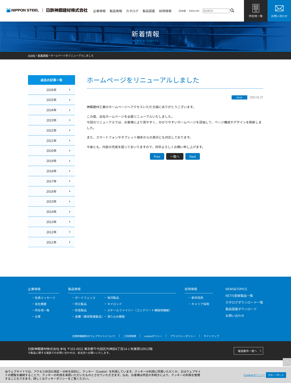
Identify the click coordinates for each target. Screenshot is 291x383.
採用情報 (165, 10)
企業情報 (99, 10)
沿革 (38, 316)
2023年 (51, 120)
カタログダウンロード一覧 (244, 302)
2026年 (51, 89)
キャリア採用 (200, 304)
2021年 (51, 140)
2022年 (51, 130)
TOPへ (286, 361)
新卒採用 (197, 297)
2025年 (51, 99)
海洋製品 (113, 297)
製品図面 (148, 10)
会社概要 (41, 304)
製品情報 (116, 10)
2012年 (51, 232)
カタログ (132, 10)
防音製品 (81, 310)
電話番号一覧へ (247, 351)
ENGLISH (194, 11)
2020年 (51, 150)
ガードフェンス (85, 297)
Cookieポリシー (254, 375)
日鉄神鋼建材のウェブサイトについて (93, 336)
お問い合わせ (279, 16)
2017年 (51, 181)
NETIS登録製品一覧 (239, 295)
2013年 (51, 221)
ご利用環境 (129, 336)
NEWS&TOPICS (236, 288)
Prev (157, 156)
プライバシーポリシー (183, 336)
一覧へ (174, 156)
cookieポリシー (153, 336)
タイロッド (114, 304)
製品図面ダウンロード (241, 308)
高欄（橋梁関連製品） (89, 316)
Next (192, 156)
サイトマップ (211, 336)
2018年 (51, 171)
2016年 (51, 191)
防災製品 (81, 304)
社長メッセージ (45, 297)
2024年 (51, 110)
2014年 (51, 211)
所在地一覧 (256, 16)
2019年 (51, 160)
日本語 (182, 11)
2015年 (51, 201)
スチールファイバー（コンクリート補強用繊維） (139, 310)
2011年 (51, 242)
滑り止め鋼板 (116, 316)
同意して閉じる (276, 375)
